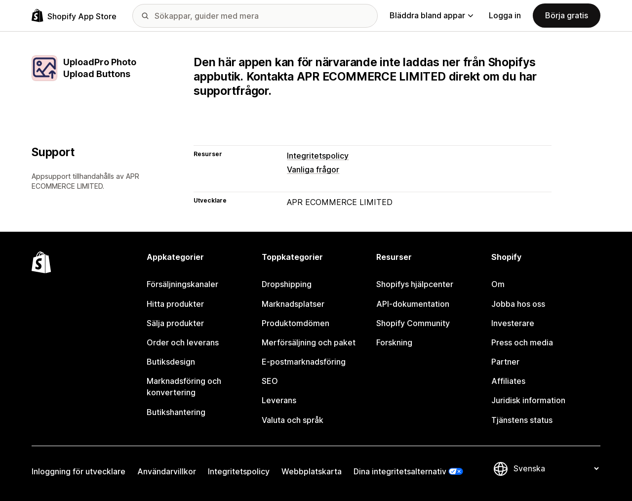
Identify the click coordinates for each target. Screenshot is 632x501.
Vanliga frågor (313, 169)
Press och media (522, 342)
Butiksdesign (171, 362)
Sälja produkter (175, 323)
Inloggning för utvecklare (78, 471)
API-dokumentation (412, 304)
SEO (270, 381)
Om (498, 284)
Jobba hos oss (518, 304)
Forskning (394, 342)
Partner (505, 362)
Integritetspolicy (318, 156)
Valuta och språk (292, 420)
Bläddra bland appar (431, 15)
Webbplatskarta (311, 471)
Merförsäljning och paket (309, 342)
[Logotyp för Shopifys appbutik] (74, 15)
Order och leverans (183, 342)
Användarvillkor (166, 471)
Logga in (505, 15)
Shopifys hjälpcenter (414, 284)
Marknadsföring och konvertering (184, 386)
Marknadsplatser (293, 304)
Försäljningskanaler (182, 284)
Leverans (279, 400)
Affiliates (508, 381)
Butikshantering (176, 412)
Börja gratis (566, 15)
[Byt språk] (556, 468)
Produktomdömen (295, 323)
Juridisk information (528, 400)
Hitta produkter (175, 304)
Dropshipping (287, 284)
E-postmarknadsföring (304, 362)
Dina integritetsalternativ (400, 471)
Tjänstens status (522, 420)
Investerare (512, 323)
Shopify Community (413, 323)
